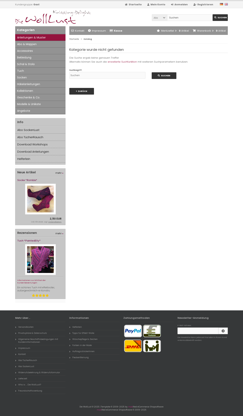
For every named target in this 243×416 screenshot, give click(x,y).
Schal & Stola (26, 64)
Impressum (97, 31)
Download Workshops (32, 144)
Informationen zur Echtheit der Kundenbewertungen (31, 281)
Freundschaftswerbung (28, 390)
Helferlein (23, 159)
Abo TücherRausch (30, 137)
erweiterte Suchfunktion (122, 62)
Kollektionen (25, 91)
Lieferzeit (21, 378)
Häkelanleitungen (28, 84)
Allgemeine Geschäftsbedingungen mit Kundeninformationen (36, 340)
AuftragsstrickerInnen (82, 351)
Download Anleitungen (33, 152)
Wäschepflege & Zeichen (83, 339)
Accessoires (25, 51)
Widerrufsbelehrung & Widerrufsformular (37, 372)
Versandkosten (55, 222)
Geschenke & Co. (28, 97)
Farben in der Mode (80, 345)
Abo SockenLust (28, 130)
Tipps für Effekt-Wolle (81, 333)
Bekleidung (24, 57)
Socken (22, 77)
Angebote (23, 111)
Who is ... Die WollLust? (28, 384)
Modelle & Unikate (29, 104)
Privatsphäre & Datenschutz (31, 333)
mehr (59, 173)
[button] (159, 17)
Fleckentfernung (79, 357)
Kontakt (77, 31)
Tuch (20, 71)
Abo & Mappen (27, 44)
